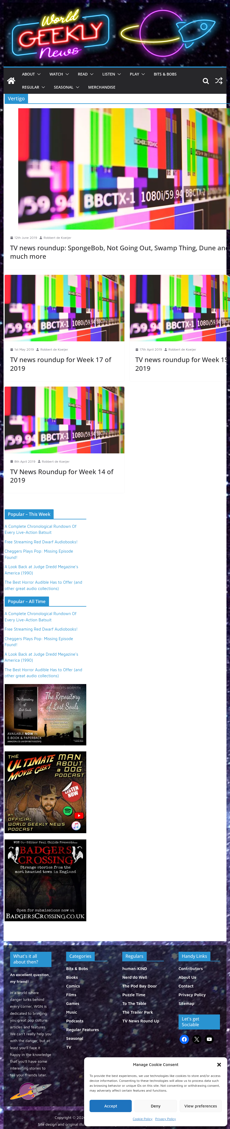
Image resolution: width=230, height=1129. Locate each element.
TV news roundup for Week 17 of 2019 (60, 363)
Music (71, 1012)
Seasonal (63, 87)
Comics (73, 986)
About (28, 74)
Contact (186, 986)
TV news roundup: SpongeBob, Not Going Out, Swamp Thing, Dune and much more (119, 252)
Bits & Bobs (165, 74)
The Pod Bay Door (139, 986)
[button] (219, 1064)
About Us (187, 977)
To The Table (134, 1003)
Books (72, 977)
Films (71, 994)
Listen (108, 74)
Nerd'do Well (134, 977)
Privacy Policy (165, 1119)
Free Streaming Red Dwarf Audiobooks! (41, 542)
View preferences (200, 1106)
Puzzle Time (133, 994)
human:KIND (134, 968)
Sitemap (186, 1003)
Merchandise (101, 87)
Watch (56, 74)
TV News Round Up (140, 1021)
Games (72, 1003)
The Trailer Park (137, 1012)
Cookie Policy (142, 1119)
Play (134, 74)
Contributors (191, 968)
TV (68, 1047)
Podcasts (75, 1021)
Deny (156, 1106)
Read (83, 74)
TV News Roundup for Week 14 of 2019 (61, 475)
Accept (110, 1106)
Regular (30, 87)
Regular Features (82, 1029)
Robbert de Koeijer (57, 238)
